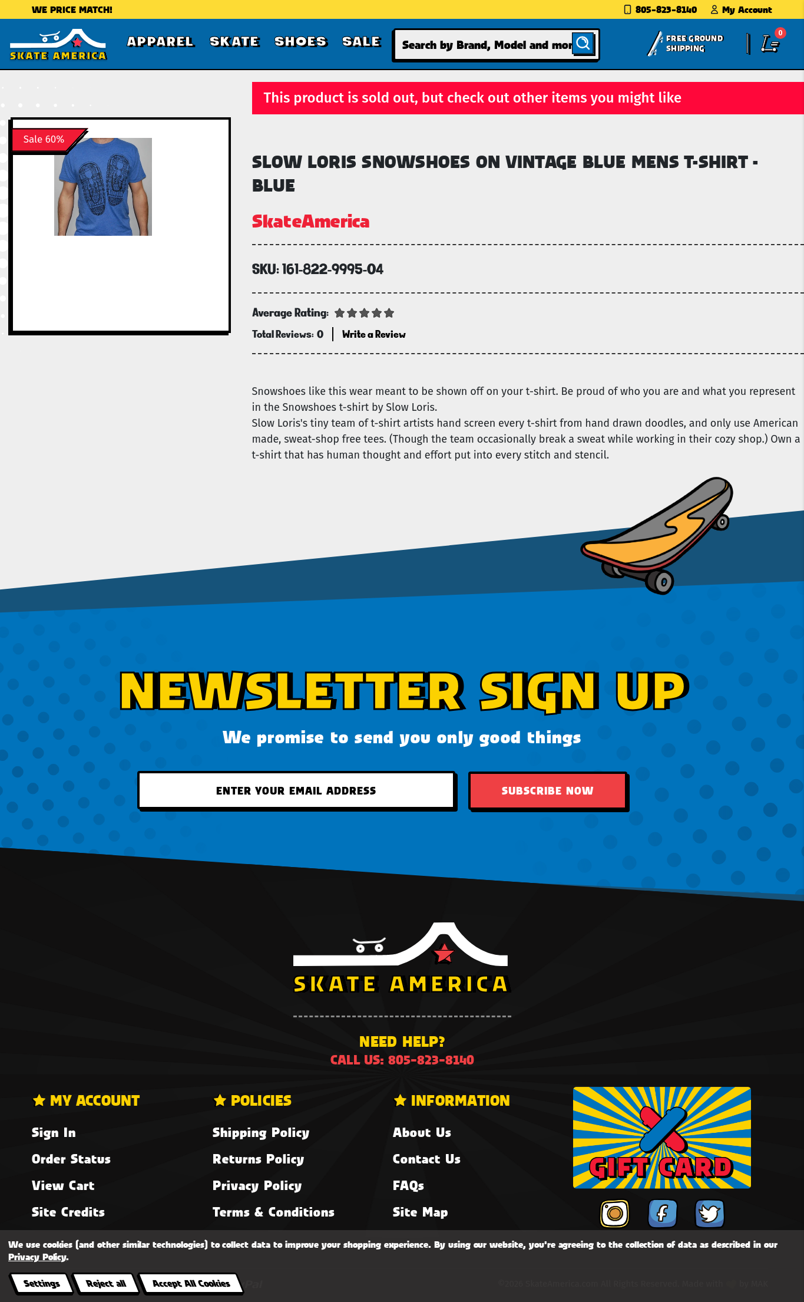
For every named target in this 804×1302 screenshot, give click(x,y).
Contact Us (427, 1158)
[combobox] (496, 44)
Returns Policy (259, 1158)
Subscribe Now (548, 790)
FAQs (408, 1185)
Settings (41, 1283)
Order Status (71, 1158)
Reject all (106, 1283)
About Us (422, 1132)
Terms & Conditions (274, 1211)
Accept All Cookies (191, 1283)
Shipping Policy (261, 1132)
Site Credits (68, 1211)
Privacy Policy (257, 1185)
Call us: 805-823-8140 (402, 1059)
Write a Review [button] (374, 333)
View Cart (63, 1185)
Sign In (54, 1132)
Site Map (420, 1211)
